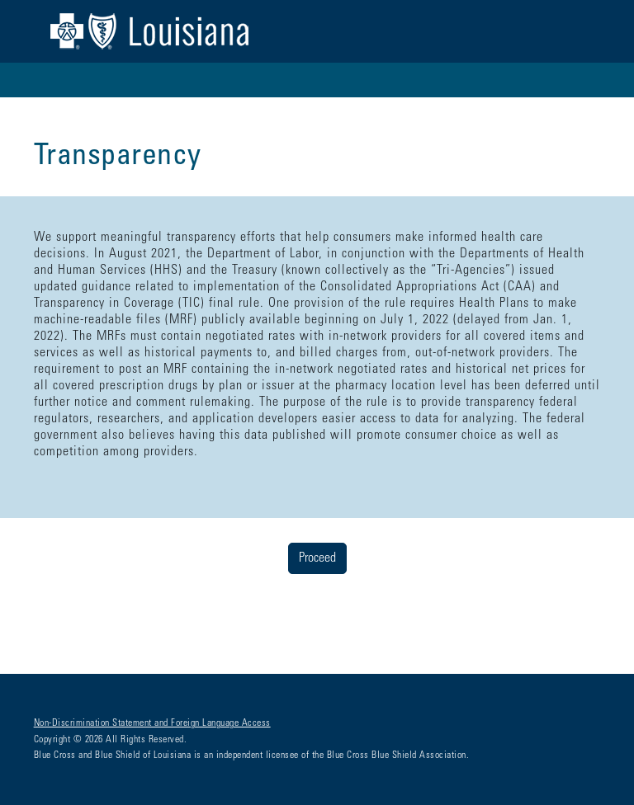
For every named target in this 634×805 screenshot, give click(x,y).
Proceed (317, 558)
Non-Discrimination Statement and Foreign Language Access (152, 723)
